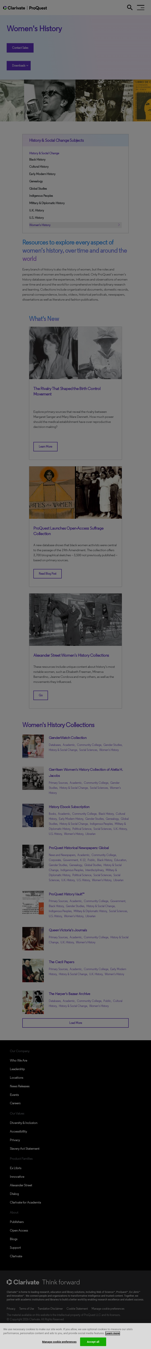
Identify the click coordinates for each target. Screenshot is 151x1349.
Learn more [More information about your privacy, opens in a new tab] (113, 1337)
